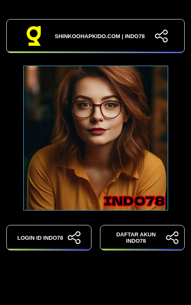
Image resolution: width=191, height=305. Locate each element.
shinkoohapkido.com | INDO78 (95, 36)
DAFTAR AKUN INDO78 (147, 237)
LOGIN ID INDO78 (48, 237)
